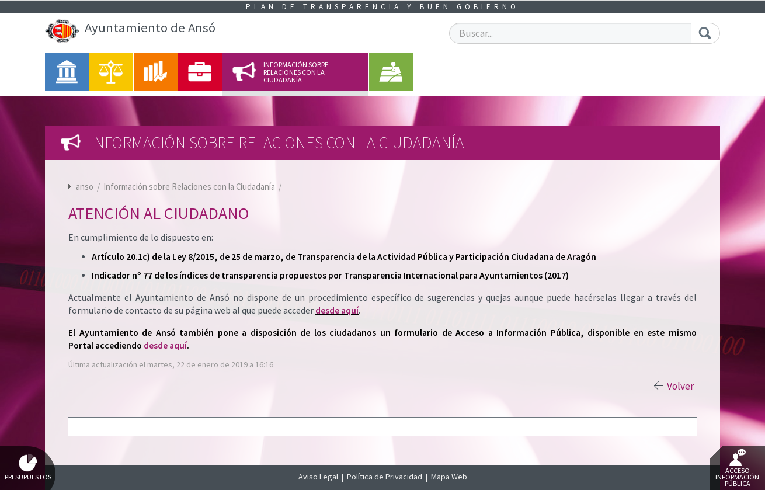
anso (84, 186)
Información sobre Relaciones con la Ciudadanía (190, 186)
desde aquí (337, 310)
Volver (680, 386)
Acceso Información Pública (737, 468)
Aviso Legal (318, 476)
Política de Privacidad (384, 476)
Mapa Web (449, 476)
